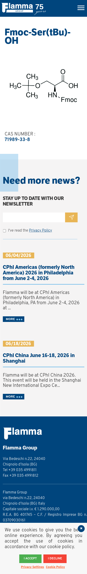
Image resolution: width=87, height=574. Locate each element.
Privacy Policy (40, 230)
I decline (55, 558)
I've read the (30, 230)
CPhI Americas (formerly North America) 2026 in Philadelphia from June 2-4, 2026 (38, 272)
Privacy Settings (32, 567)
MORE (10, 319)
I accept (30, 558)
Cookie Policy (55, 567)
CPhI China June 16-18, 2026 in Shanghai (39, 358)
